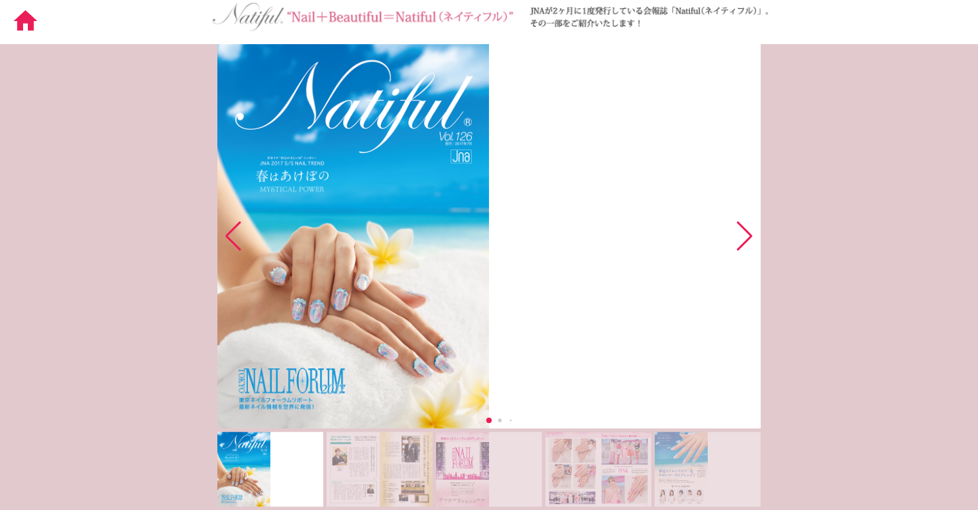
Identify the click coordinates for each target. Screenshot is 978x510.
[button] (745, 236)
